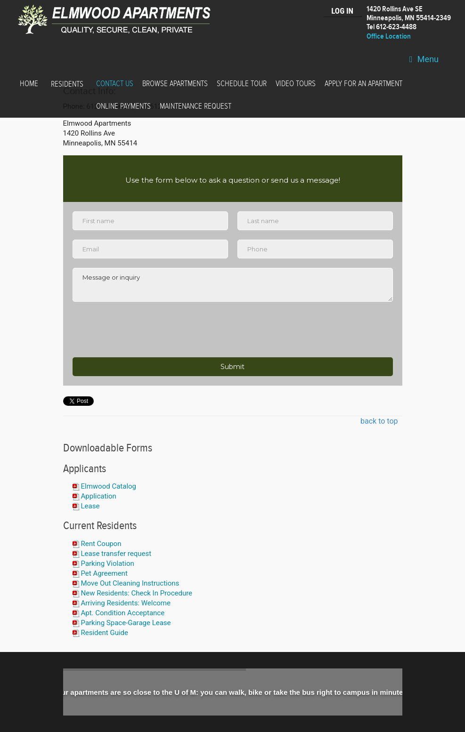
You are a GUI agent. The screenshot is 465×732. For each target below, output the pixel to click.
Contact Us (114, 83)
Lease (90, 506)
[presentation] (144, 329)
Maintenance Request (195, 106)
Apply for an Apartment (363, 83)
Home (29, 83)
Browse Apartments (175, 83)
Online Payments (123, 106)
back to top (379, 421)
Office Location (389, 36)
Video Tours (296, 83)
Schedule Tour (242, 83)
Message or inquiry (233, 285)
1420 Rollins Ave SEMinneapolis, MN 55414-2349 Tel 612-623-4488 (409, 18)
